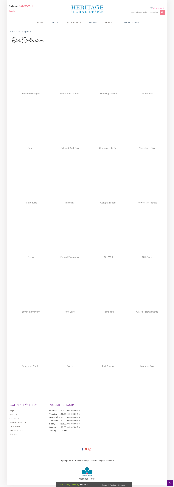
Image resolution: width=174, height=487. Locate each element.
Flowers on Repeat (147, 202)
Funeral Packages (31, 93)
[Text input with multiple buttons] (144, 12)
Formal (30, 257)
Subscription (73, 22)
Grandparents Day (108, 148)
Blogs (12, 411)
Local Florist (15, 426)
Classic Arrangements (147, 311)
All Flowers (147, 93)
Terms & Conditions (18, 422)
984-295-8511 (26, 6)
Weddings (110, 22)
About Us (13, 414)
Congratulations (108, 202)
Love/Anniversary (31, 311)
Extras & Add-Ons (70, 148)
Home (40, 22)
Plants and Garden (69, 93)
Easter (69, 366)
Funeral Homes (16, 430)
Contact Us (14, 418)
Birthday (69, 202)
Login (12, 11)
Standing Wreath (108, 93)
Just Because (108, 366)
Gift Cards (147, 257)
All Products (31, 202)
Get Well (108, 257)
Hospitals (13, 434)
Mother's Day (147, 366)
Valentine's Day (147, 148)
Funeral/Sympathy (69, 257)
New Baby (69, 311)
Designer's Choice (31, 366)
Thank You (108, 311)
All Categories (24, 31)
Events (31, 148)
